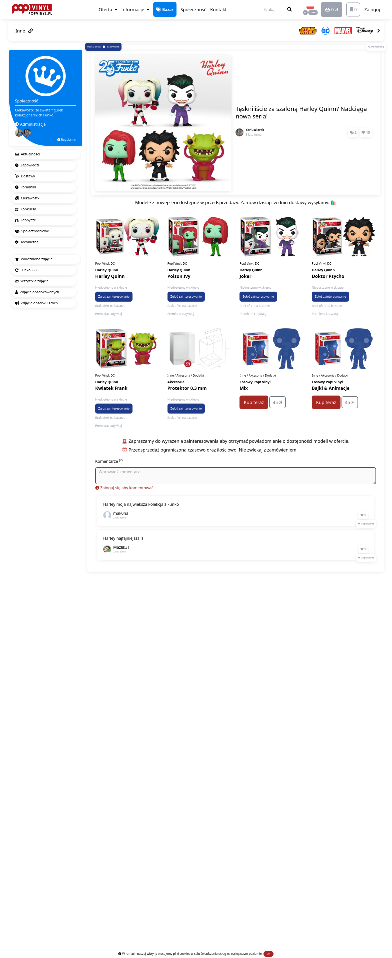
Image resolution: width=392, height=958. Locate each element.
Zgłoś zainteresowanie (114, 296)
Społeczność (193, 9)
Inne (24, 31)
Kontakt (218, 9)
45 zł (277, 402)
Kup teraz (254, 402)
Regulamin (66, 139)
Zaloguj (372, 9)
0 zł (331, 9)
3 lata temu (254, 134)
